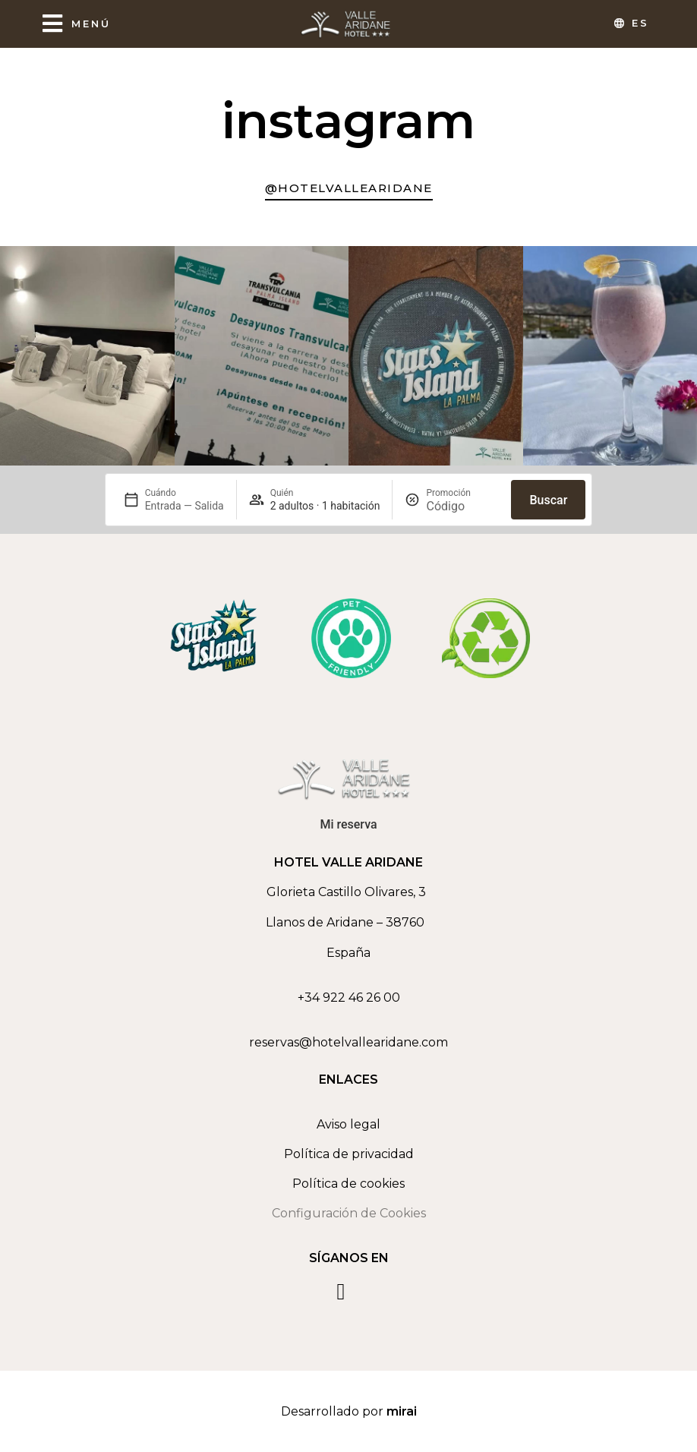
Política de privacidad (349, 1154)
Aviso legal (348, 1124)
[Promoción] (462, 506)
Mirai (401, 1411)
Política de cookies (348, 1183)
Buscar (548, 500)
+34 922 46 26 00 (349, 997)
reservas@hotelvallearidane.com (348, 1042)
